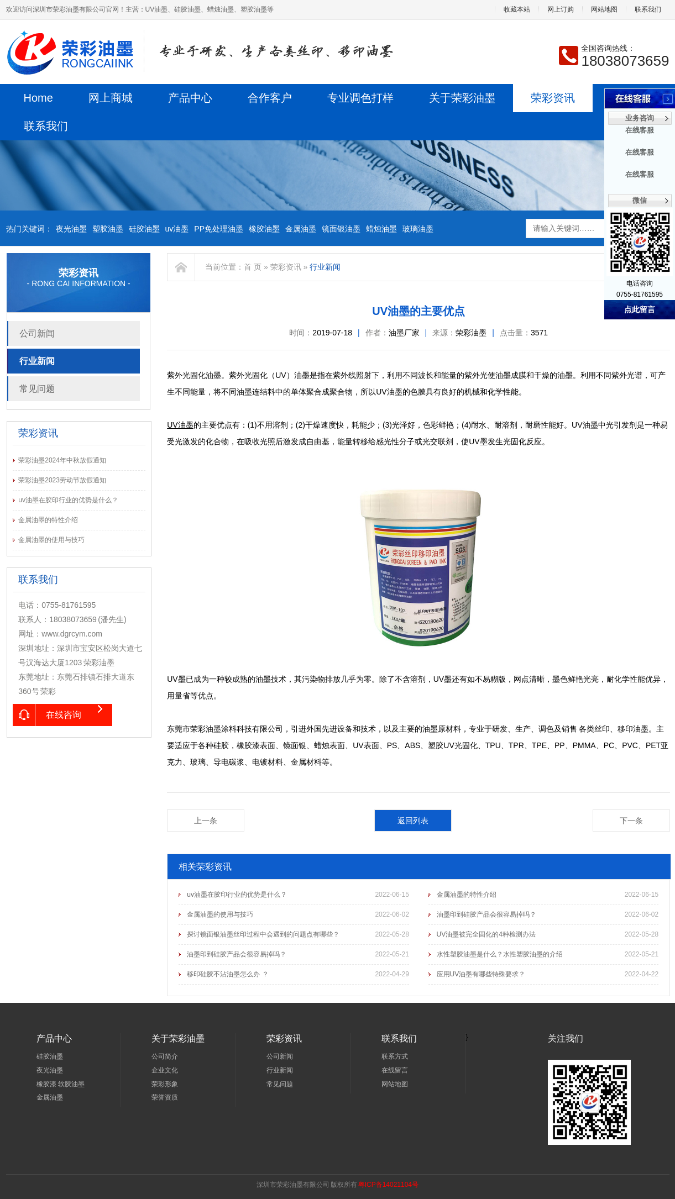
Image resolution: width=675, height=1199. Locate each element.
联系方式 (394, 1056)
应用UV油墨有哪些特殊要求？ (481, 974)
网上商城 (110, 98)
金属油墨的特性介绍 (48, 520)
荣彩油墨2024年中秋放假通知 (62, 460)
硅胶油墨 (144, 228)
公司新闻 (37, 333)
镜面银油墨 (341, 228)
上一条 (205, 820)
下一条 (631, 820)
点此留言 (639, 310)
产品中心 (190, 98)
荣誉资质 (164, 1097)
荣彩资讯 (553, 98)
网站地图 (604, 9)
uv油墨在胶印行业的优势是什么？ (68, 500)
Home (38, 98)
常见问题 (37, 388)
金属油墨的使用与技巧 (51, 540)
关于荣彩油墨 (462, 98)
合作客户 (270, 98)
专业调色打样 (360, 98)
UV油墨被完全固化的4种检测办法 (486, 934)
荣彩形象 (164, 1084)
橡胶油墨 (264, 228)
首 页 (252, 266)
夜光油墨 (71, 228)
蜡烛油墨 (381, 228)
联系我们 (648, 9)
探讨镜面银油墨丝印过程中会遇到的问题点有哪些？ (263, 934)
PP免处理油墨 (218, 228)
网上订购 (560, 9)
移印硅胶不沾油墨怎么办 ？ (227, 974)
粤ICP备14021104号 (388, 1185)
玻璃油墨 (417, 228)
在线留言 (394, 1070)
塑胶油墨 (107, 228)
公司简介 (164, 1056)
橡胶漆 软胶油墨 (60, 1084)
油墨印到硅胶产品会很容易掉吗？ (486, 914)
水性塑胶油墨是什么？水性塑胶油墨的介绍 (500, 954)
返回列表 (412, 820)
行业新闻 (37, 361)
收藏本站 (517, 9)
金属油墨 (300, 228)
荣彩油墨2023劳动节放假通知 (62, 480)
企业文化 (164, 1070)
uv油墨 (177, 228)
